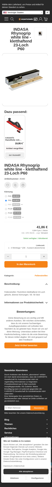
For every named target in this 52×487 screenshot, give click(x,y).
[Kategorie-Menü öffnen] (6, 19)
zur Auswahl (14, 155)
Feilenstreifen (41, 276)
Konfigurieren (37, 478)
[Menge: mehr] (44, 257)
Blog (26, 420)
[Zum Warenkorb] (46, 19)
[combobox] (22, 12)
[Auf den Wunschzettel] (7, 185)
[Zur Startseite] (26, 19)
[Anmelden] (41, 19)
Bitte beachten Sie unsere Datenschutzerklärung (24, 413)
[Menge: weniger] (8, 257)
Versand (44, 233)
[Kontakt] (36, 19)
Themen (26, 424)
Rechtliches (26, 428)
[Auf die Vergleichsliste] (15, 185)
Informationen (26, 437)
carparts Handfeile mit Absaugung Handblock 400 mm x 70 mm (13, 139)
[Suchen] (12, 19)
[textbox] (22, 12)
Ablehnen (14, 478)
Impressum (8, 466)
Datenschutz (19, 466)
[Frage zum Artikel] (23, 185)
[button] (26, 284)
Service (26, 433)
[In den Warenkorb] (26, 264)
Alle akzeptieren (26, 471)
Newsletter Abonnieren (16, 370)
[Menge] (26, 257)
